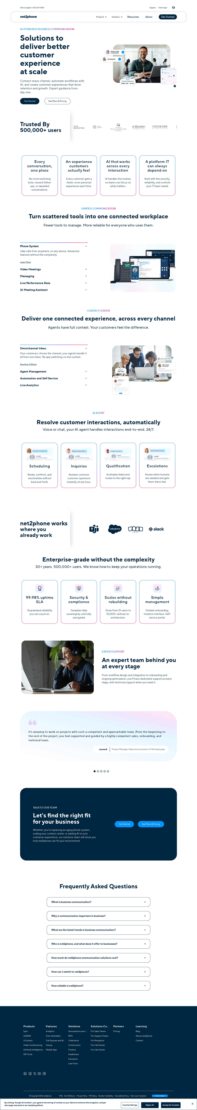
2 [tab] (98, 771)
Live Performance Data (54, 283)
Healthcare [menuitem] (73, 1054)
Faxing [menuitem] (49, 1045)
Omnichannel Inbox (54, 348)
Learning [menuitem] (141, 1026)
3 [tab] (101, 771)
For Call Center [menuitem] (98, 1045)
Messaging (54, 276)
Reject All (150, 1105)
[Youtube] (39, 1073)
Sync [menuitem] (25, 1031)
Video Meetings (54, 269)
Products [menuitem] (29, 1026)
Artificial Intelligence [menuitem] (33, 1049)
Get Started (168, 17)
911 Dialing (93, 1096)
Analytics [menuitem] (50, 1031)
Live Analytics (54, 385)
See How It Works (28, 364)
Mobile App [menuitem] (51, 1049)
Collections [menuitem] (73, 1040)
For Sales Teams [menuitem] (98, 1031)
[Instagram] (44, 1073)
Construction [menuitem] (74, 1045)
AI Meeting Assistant (54, 289)
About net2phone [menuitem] (144, 1035)
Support (153, 7)
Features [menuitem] (51, 1026)
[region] (98, 1104)
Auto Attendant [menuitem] (53, 1035)
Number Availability (105, 1096)
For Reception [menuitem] (97, 1040)
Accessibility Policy (122, 1096)
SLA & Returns (69, 1096)
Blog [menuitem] (138, 1031)
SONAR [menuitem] (27, 1035)
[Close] (192, 1104)
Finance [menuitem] (72, 1049)
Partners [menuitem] (118, 1026)
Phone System (54, 246)
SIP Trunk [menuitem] (27, 1054)
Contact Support (159, 1096)
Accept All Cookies (171, 1105)
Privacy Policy (82, 1096)
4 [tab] (105, 771)
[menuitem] (100, 1026)
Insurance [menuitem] (73, 1059)
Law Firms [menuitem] (73, 1063)
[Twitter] (34, 1073)
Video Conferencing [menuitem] (32, 1045)
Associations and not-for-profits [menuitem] (78, 1031)
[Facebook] (30, 1073)
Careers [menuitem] (139, 1040)
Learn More (25, 262)
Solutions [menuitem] (74, 1026)
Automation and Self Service (54, 378)
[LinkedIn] (25, 1073)
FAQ (61, 1096)
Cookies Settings (129, 1105)
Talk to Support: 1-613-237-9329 (32, 7)
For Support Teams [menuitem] (99, 1035)
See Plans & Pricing (57, 101)
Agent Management (54, 371)
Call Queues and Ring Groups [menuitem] (55, 1040)
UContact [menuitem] (28, 1040)
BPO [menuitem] (70, 1035)
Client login (162, 7)
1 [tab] (95, 771)
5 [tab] (108, 771)
